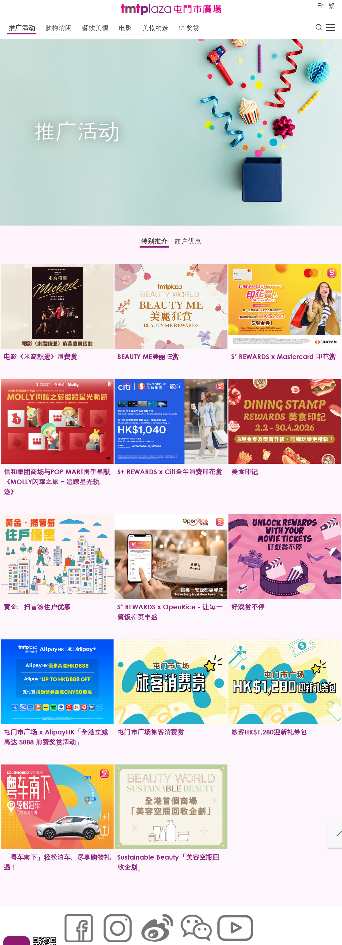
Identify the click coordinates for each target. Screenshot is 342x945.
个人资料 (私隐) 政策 (167, 924)
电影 (125, 29)
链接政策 (129, 924)
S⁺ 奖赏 (189, 29)
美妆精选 (155, 29)
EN (321, 5)
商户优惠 (192, 243)
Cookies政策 (100, 924)
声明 (199, 924)
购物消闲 (58, 29)
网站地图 (71, 924)
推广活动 (21, 29)
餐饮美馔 (95, 29)
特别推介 (149, 243)
